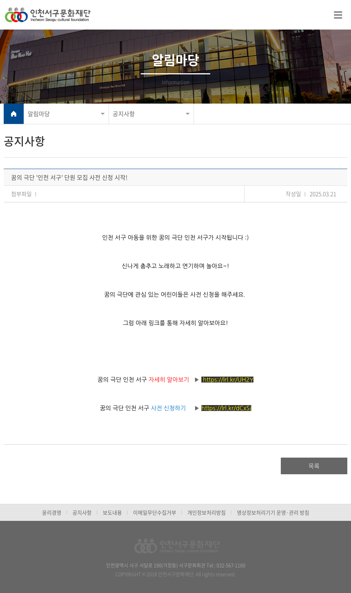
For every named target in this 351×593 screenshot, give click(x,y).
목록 (314, 465)
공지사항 (124, 113)
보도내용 (112, 512)
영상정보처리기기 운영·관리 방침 (273, 512)
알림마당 (39, 113)
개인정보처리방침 (206, 512)
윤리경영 (51, 512)
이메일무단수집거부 (154, 512)
